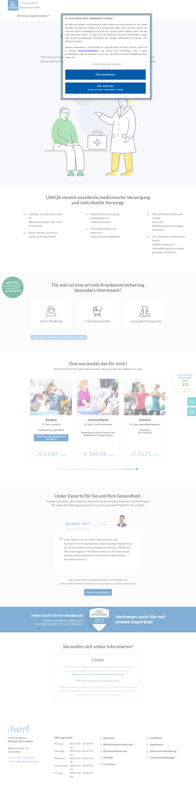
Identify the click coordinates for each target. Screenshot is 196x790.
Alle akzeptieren (105, 74)
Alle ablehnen (105, 88)
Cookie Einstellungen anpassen (106, 64)
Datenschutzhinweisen (88, 51)
